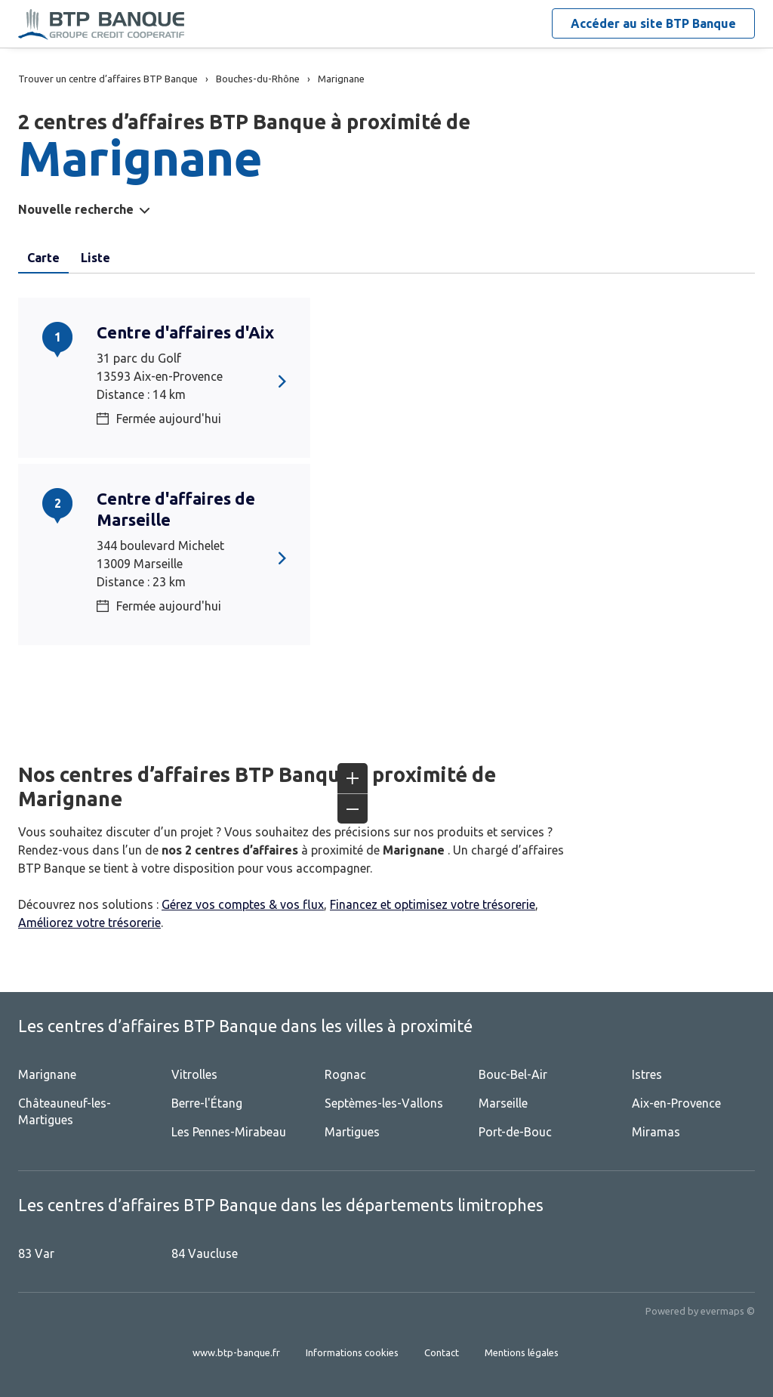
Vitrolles (194, 1074)
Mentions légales (522, 1352)
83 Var (36, 1253)
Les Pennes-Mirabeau (228, 1132)
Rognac (345, 1074)
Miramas (656, 1132)
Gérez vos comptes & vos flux (243, 904)
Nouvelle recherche (76, 209)
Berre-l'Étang (206, 1103)
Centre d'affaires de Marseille (176, 509)
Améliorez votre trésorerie (89, 922)
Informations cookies (352, 1352)
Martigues (352, 1132)
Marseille (503, 1103)
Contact (441, 1352)
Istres (647, 1074)
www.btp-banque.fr (236, 1352)
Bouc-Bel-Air (513, 1074)
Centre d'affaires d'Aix (185, 332)
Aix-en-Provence (676, 1103)
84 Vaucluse (204, 1253)
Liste (95, 257)
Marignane (47, 1074)
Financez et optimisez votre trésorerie (432, 904)
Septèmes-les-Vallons (384, 1103)
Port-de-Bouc (515, 1132)
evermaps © (728, 1311)
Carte (43, 257)
